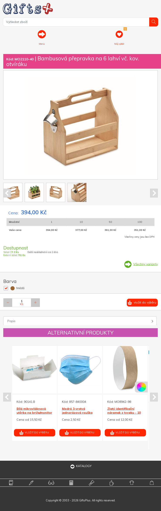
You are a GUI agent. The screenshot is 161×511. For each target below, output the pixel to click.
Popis (11, 321)
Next (154, 193)
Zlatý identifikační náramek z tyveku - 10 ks (124, 413)
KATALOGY (80, 466)
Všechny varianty (145, 264)
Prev (7, 193)
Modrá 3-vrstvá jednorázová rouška (77, 411)
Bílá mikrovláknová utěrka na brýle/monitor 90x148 (34, 413)
